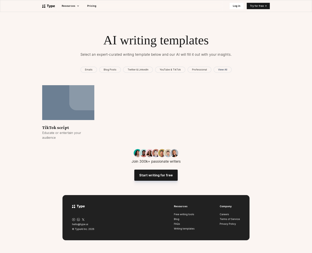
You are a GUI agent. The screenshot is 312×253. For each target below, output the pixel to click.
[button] (70, 6)
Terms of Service (230, 219)
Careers (224, 214)
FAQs (177, 223)
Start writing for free (156, 177)
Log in (236, 5)
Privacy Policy (228, 223)
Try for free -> (258, 5)
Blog (176, 219)
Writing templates (184, 228)
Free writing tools (184, 214)
